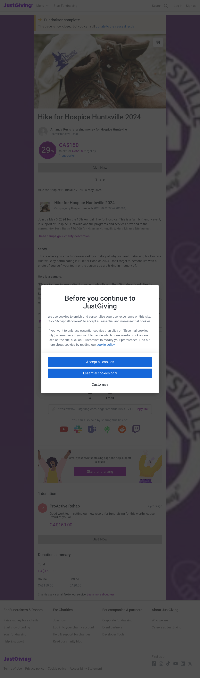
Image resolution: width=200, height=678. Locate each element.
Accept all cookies (100, 362)
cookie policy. (106, 345)
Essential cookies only (100, 373)
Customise (100, 384)
